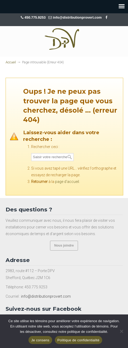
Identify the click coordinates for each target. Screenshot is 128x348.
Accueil (11, 62)
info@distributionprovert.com (77, 17)
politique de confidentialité (87, 332)
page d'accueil (67, 181)
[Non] (121, 331)
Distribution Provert (64, 39)
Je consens (40, 340)
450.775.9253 (35, 17)
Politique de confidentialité (78, 340)
